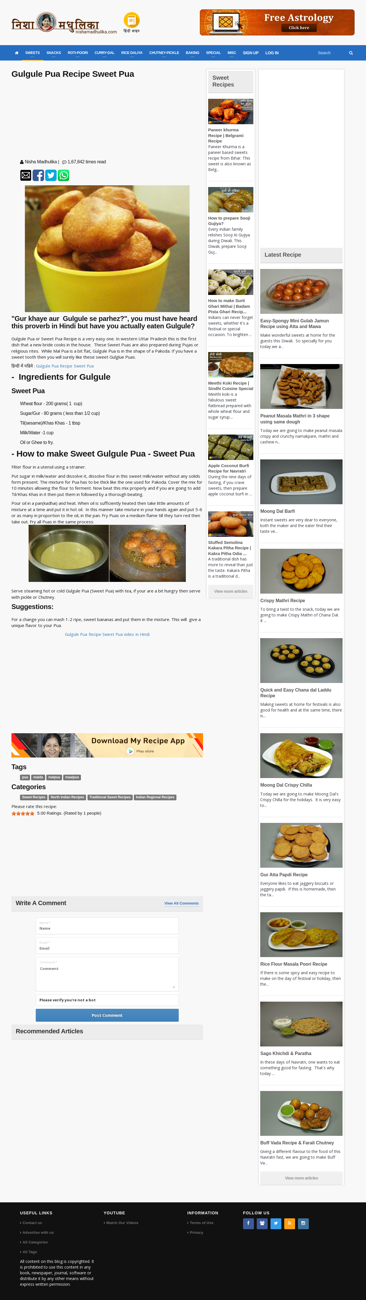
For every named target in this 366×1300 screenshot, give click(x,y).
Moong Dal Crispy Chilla (285, 785)
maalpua (70, 777)
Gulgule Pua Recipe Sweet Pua (66, 366)
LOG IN (272, 53)
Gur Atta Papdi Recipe (283, 874)
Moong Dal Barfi (277, 511)
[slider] (22, 813)
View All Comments (181, 903)
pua (25, 777)
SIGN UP (251, 53)
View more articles (230, 586)
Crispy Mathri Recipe (281, 600)
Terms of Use (201, 1223)
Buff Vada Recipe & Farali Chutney (295, 1142)
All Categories (35, 1242)
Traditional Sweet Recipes (107, 797)
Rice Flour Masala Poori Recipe (292, 964)
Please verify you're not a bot (67, 999)
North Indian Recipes (66, 797)
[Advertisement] (107, 120)
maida (38, 777)
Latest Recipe (284, 254)
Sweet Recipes (33, 797)
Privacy (196, 1232)
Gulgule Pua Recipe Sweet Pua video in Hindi (107, 634)
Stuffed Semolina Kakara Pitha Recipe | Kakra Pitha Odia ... (228, 542)
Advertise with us (38, 1232)
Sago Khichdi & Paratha (285, 1053)
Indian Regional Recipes (150, 797)
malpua (53, 777)
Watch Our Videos (122, 1223)
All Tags (30, 1252)
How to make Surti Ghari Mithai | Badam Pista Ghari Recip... (228, 301)
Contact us (32, 1223)
